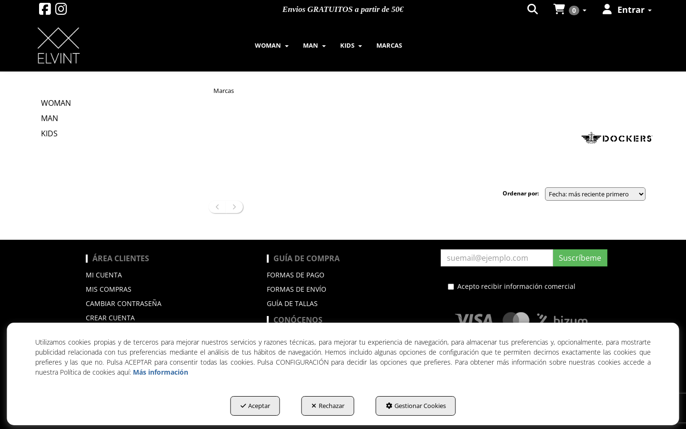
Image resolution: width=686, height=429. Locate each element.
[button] (45, 11)
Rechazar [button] (328, 405)
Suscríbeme (580, 258)
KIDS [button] (49, 133)
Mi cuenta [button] (104, 274)
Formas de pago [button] (295, 274)
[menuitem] (272, 45)
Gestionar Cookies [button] (416, 405)
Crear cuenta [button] (110, 317)
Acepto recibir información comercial (511, 286)
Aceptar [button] (255, 405)
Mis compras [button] (108, 289)
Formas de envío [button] (296, 289)
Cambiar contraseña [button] (123, 303)
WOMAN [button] (56, 103)
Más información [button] (160, 372)
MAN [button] (49, 118)
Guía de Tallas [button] (292, 303)
